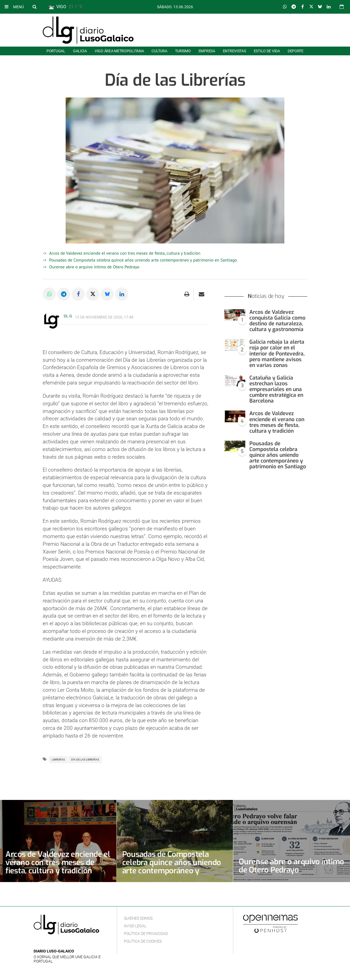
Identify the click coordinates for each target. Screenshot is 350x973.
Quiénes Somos (138, 918)
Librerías (58, 759)
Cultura (159, 51)
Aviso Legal (135, 926)
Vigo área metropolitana (119, 51)
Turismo (183, 51)
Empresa (207, 51)
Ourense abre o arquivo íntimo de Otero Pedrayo (94, 266)
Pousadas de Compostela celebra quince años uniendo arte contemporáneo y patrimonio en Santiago (143, 260)
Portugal (55, 51)
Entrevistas (234, 51)
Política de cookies (143, 941)
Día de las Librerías (85, 759)
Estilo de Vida (267, 51)
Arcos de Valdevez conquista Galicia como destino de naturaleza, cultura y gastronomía (277, 321)
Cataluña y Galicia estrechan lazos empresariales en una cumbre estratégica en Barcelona (276, 389)
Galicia (80, 51)
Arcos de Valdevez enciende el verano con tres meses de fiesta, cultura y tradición (124, 253)
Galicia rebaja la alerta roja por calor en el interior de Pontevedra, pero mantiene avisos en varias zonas (277, 353)
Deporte (296, 51)
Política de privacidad (146, 933)
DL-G (68, 316)
